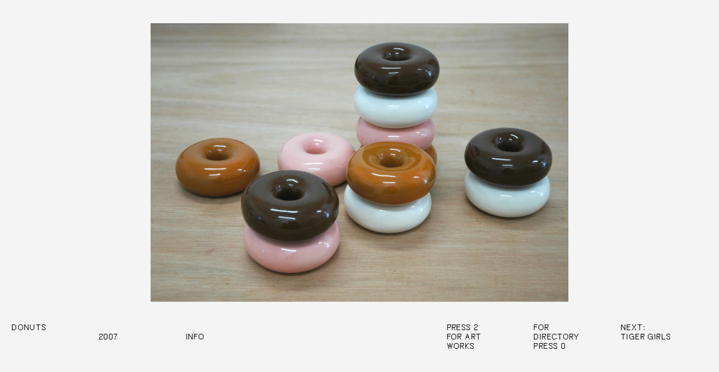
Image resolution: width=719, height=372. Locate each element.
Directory (556, 336)
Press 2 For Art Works (464, 336)
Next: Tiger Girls (645, 332)
